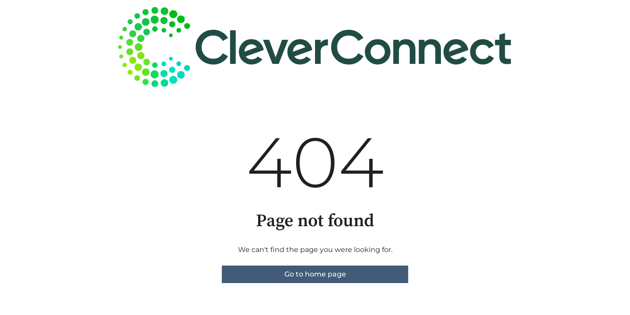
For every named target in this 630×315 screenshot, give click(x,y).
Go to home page (315, 274)
